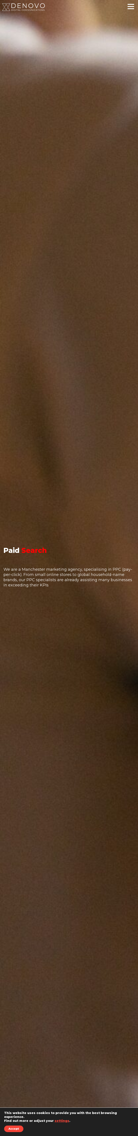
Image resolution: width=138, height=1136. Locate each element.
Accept (13, 1128)
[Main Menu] (131, 8)
